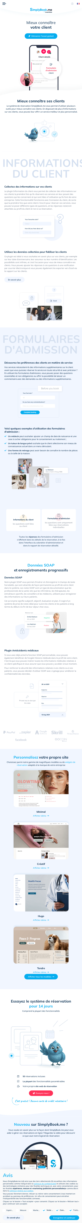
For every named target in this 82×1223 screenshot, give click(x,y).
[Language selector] (77, 3)
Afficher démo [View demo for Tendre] (39, 972)
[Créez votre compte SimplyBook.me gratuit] (41, 36)
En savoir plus (14, 279)
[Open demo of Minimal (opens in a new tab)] (41, 788)
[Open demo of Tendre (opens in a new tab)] (41, 945)
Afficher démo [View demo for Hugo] (39, 920)
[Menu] (4, 4)
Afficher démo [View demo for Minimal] (39, 816)
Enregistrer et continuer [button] (64, 1218)
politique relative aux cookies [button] (21, 1191)
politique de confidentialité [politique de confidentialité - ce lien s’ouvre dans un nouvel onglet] (45, 1183)
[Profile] (72, 3)
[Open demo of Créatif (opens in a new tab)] (41, 840)
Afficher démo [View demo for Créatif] (39, 868)
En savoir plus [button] (13, 1217)
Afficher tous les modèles (39, 976)
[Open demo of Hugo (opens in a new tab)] (41, 892)
